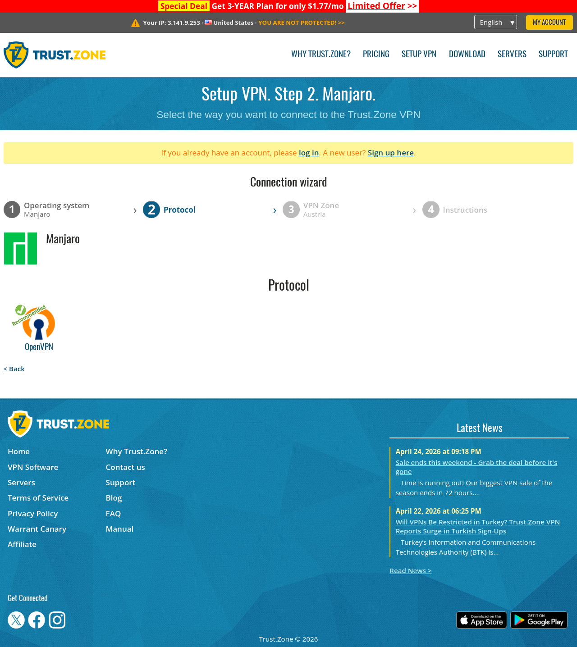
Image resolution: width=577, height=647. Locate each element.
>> (382, 6)
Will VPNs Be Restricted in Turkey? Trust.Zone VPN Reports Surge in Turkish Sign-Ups (478, 526)
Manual (120, 529)
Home (19, 451)
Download (467, 54)
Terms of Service (38, 497)
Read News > (410, 570)
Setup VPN (419, 54)
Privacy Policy (33, 513)
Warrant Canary (37, 529)
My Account (549, 22)
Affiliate (22, 544)
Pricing (376, 54)
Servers (512, 54)
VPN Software (33, 467)
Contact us (125, 467)
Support (553, 54)
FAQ (113, 513)
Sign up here (391, 152)
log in (309, 152)
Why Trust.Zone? (321, 54)
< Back (14, 368)
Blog (114, 497)
